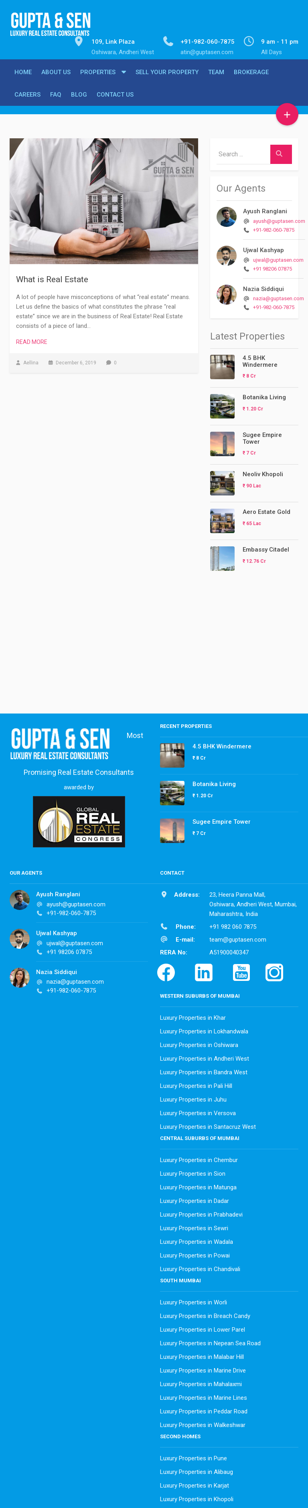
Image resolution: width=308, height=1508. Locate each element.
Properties (98, 79)
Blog (79, 101)
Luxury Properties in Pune (193, 1456)
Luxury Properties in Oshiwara (199, 1043)
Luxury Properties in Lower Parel (202, 1327)
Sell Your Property (167, 79)
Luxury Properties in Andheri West (204, 1056)
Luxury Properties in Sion (192, 1171)
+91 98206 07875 (272, 267)
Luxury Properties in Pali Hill (196, 1084)
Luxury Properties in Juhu (193, 1097)
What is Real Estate (52, 277)
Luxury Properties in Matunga (198, 1185)
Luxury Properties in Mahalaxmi (201, 1382)
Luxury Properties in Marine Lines (203, 1395)
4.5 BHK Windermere (260, 359)
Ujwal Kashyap (263, 248)
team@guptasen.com (237, 937)
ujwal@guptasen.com (278, 258)
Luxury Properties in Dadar (194, 1199)
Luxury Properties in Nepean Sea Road (210, 1341)
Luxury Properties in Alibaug (196, 1470)
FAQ (55, 101)
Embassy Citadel (266, 547)
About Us (56, 79)
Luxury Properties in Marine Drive (203, 1368)
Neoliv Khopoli (263, 472)
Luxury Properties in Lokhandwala (204, 1029)
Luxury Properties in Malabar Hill (202, 1354)
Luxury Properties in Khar (193, 1015)
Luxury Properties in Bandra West (203, 1070)
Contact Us (115, 101)
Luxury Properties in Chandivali (200, 1267)
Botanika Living (264, 395)
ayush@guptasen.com (279, 219)
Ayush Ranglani (265, 209)
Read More (31, 340)
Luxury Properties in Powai (195, 1253)
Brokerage (251, 79)
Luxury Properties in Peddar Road (203, 1409)
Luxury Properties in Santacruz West (208, 1124)
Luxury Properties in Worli (193, 1300)
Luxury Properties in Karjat (194, 1483)
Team (216, 79)
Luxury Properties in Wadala (196, 1239)
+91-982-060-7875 (273, 228)
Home (23, 79)
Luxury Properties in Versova (198, 1111)
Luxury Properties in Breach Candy (205, 1314)
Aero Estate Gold (266, 509)
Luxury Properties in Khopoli (196, 1497)
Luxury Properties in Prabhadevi (201, 1212)
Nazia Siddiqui (263, 287)
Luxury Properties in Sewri (194, 1226)
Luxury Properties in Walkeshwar (202, 1423)
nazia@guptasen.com (278, 296)
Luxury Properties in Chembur (199, 1158)
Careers (27, 101)
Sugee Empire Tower (262, 436)
